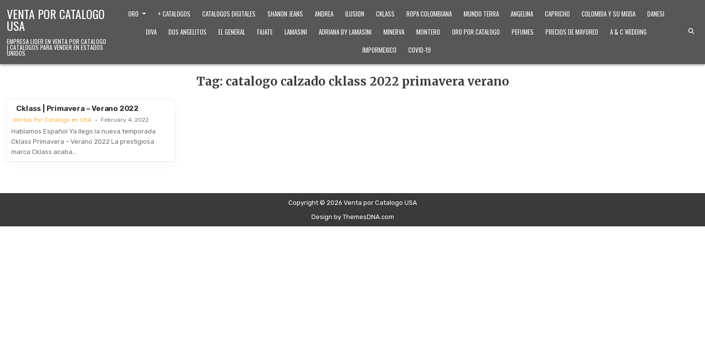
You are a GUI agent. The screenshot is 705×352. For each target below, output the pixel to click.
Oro (133, 14)
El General (231, 32)
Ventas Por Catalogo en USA (52, 120)
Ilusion (354, 14)
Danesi (655, 14)
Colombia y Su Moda (608, 14)
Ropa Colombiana (429, 14)
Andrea (324, 14)
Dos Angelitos (187, 32)
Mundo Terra (481, 14)
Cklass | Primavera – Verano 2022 (77, 108)
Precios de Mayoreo (571, 32)
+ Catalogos (174, 14)
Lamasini (295, 32)
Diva (151, 32)
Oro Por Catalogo (476, 32)
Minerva (393, 32)
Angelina (522, 14)
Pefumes (523, 32)
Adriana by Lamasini (345, 32)
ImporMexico (379, 50)
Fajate (265, 32)
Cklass (385, 14)
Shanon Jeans (285, 14)
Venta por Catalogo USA (56, 19)
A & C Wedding (628, 32)
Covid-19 (419, 50)
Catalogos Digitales (229, 14)
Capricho (557, 14)
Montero (428, 32)
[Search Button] (691, 31)
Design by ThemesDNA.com (352, 216)
